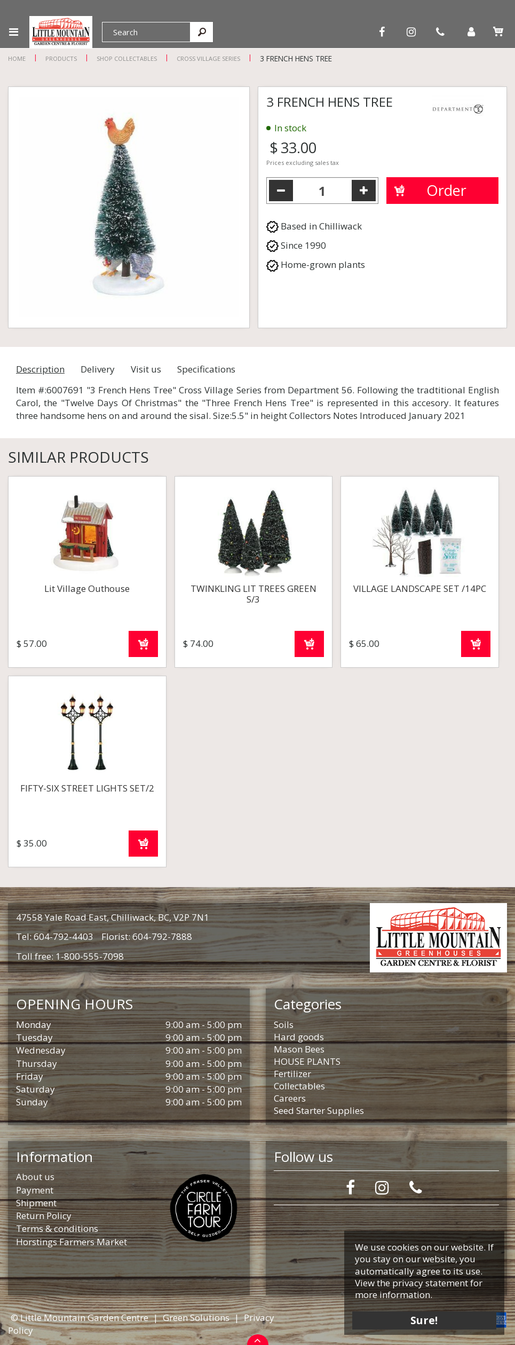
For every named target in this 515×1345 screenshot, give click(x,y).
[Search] (146, 32)
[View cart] (498, 31)
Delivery (98, 369)
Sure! (424, 1319)
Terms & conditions (57, 1228)
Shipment (36, 1203)
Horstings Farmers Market (71, 1242)
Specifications (206, 369)
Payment (34, 1190)
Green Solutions (196, 1317)
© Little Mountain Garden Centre (79, 1317)
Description (40, 369)
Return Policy (44, 1215)
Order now (143, 644)
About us (35, 1176)
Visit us (146, 369)
